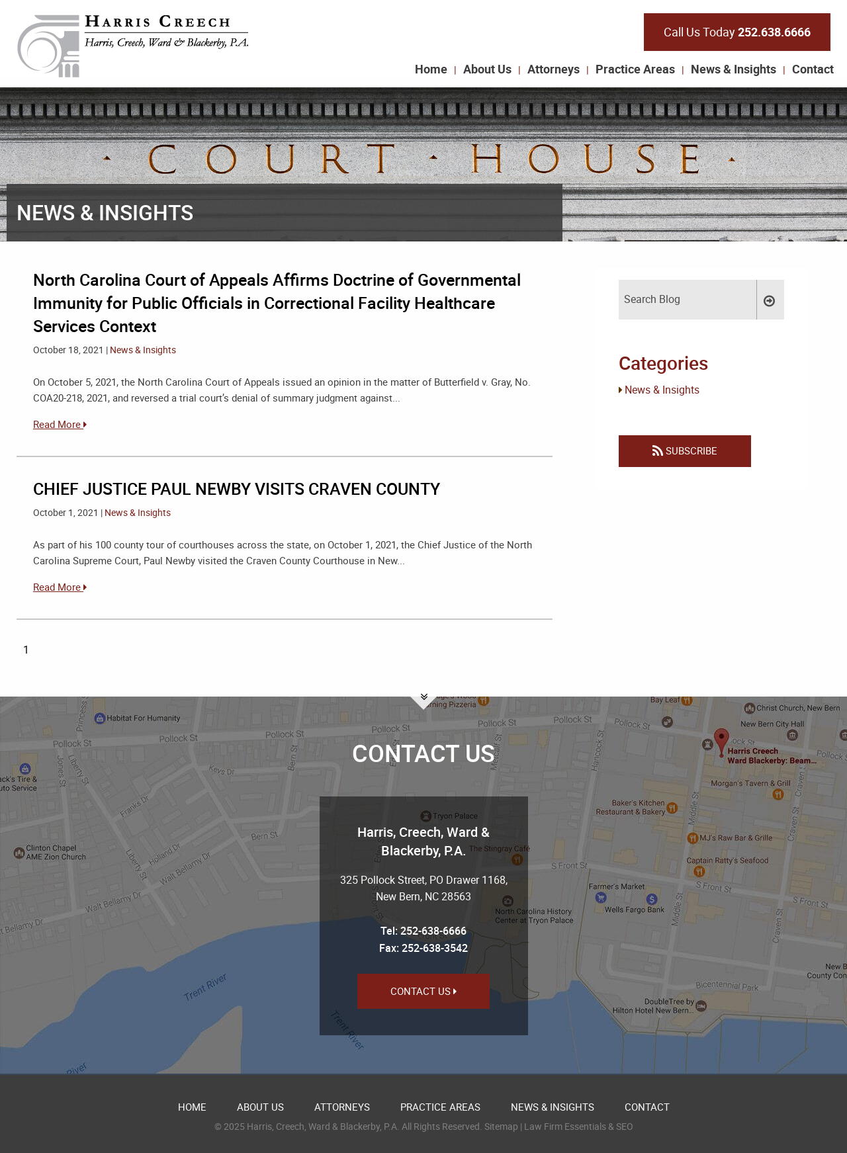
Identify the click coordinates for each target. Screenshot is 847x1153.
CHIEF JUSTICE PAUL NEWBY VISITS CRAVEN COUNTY (236, 488)
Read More (60, 424)
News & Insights (733, 69)
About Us (487, 69)
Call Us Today (737, 32)
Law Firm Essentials (565, 1126)
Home (431, 69)
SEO (624, 1126)
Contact (813, 69)
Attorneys (553, 69)
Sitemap (501, 1126)
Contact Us (423, 991)
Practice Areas (635, 69)
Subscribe (684, 450)
